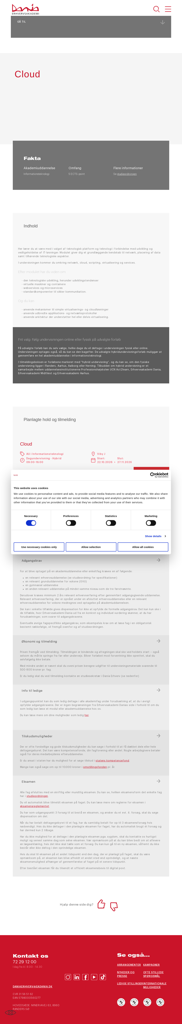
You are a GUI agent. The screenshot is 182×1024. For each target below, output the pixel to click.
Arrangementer (129, 965)
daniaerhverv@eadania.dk (32, 987)
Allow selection (91, 546)
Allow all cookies (143, 546)
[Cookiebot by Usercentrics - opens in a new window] (152, 475)
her (87, 715)
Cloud (26, 444)
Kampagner (151, 965)
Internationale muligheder (155, 986)
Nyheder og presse (126, 974)
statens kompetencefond (112, 761)
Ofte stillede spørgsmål (153, 974)
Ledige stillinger (130, 984)
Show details (153, 536)
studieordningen (127, 174)
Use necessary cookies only (39, 546)
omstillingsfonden (95, 767)
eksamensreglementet (34, 806)
